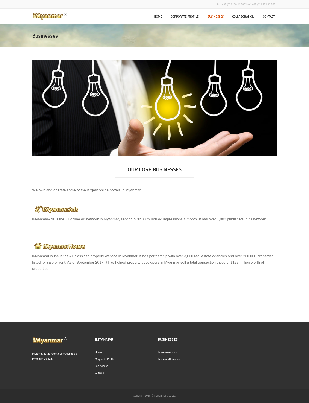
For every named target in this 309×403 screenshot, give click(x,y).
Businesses (215, 16)
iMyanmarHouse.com (170, 359)
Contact (269, 16)
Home (158, 16)
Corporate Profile (185, 16)
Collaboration (243, 16)
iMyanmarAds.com (168, 352)
